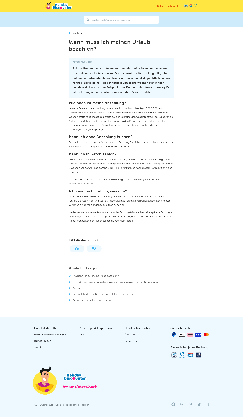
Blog (81, 334)
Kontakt (77, 287)
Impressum (131, 341)
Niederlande (72, 404)
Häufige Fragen (42, 340)
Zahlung (78, 32)
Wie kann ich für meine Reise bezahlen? (96, 275)
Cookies (59, 404)
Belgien (85, 404)
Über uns (130, 334)
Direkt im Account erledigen (49, 334)
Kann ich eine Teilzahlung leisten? (92, 300)
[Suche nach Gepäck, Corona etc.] (121, 20)
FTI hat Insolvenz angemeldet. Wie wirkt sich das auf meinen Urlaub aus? (115, 281)
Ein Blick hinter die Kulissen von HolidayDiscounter (103, 293)
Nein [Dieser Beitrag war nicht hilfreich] (94, 248)
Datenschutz (46, 404)
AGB (35, 404)
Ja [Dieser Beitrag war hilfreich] (77, 248)
